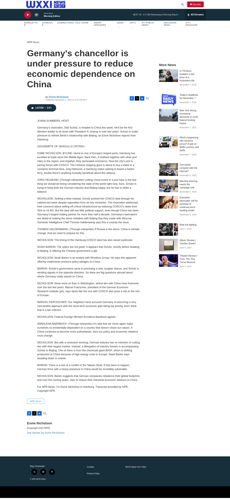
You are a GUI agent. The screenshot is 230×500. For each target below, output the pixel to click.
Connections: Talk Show (72, 25)
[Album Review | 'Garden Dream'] (168, 247)
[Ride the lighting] (168, 231)
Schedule (47, 26)
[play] (27, 17)
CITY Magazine (192, 26)
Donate (198, 5)
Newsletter (31, 26)
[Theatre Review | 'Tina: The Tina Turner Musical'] (168, 262)
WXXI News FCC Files (135, 469)
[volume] (36, 17)
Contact (90, 469)
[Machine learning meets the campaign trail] (168, 188)
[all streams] (195, 17)
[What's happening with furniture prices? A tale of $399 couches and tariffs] (168, 144)
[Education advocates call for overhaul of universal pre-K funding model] (168, 204)
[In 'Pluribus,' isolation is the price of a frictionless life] (168, 77)
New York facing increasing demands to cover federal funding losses (189, 119)
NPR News (33, 44)
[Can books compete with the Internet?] (168, 171)
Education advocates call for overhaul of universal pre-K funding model (189, 206)
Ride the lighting (188, 227)
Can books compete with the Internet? (188, 170)
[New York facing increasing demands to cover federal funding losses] (168, 117)
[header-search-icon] (184, 5)
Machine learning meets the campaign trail (188, 186)
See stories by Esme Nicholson (46, 434)
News (120, 25)
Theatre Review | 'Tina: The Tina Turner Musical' (188, 261)
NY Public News (148, 26)
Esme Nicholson (59, 99)
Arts (133, 25)
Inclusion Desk (170, 26)
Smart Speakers (100, 26)
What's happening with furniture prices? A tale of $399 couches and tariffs (189, 146)
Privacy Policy (93, 476)
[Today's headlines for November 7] (168, 101)
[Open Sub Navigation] (59, 29)
